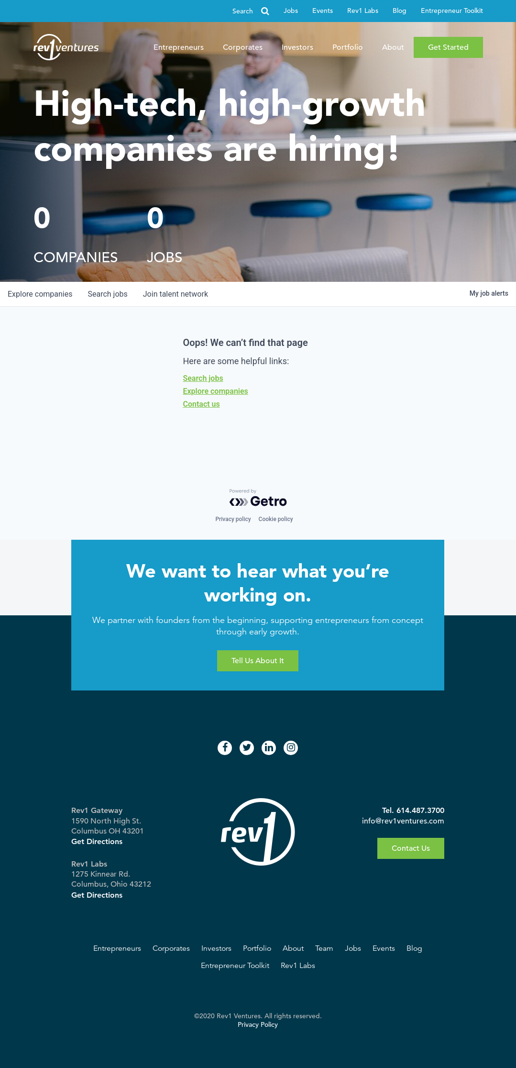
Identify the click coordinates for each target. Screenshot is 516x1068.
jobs (107, 294)
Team (324, 948)
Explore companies (215, 391)
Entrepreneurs (179, 47)
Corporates (243, 47)
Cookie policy (276, 519)
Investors (297, 47)
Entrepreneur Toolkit (452, 11)
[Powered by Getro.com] (258, 497)
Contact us (201, 404)
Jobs (291, 11)
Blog (399, 11)
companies (40, 294)
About (393, 47)
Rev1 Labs (362, 11)
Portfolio (347, 47)
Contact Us (411, 848)
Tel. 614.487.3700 (413, 810)
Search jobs (203, 378)
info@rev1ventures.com (403, 821)
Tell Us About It (257, 661)
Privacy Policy (258, 1025)
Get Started (448, 47)
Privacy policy (233, 519)
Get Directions (96, 841)
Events (322, 11)
